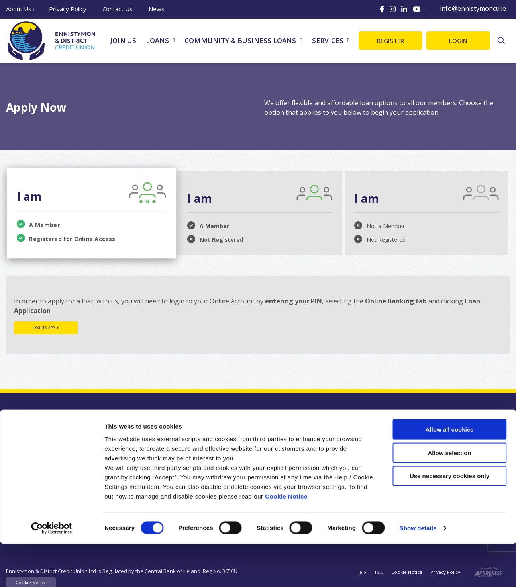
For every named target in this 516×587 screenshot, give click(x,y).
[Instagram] (393, 9)
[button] (501, 41)
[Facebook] (382, 9)
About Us (18, 9)
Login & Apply (46, 327)
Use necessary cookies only (449, 519)
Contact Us (117, 9)
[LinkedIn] (404, 9)
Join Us (123, 40)
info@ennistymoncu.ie (473, 8)
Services (327, 40)
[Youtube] (416, 9)
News (157, 9)
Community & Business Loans (240, 40)
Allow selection (449, 496)
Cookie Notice (286, 539)
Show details (418, 571)
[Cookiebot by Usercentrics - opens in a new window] (51, 571)
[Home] (50, 41)
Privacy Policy (67, 9)
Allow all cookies (450, 472)
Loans (157, 40)
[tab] (90, 212)
